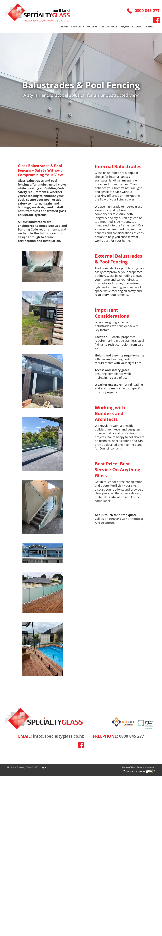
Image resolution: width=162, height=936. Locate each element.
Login (43, 767)
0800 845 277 (143, 10)
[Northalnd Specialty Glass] (37, 12)
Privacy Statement (146, 767)
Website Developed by (140, 771)
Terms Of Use (128, 767)
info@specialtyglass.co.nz (58, 736)
